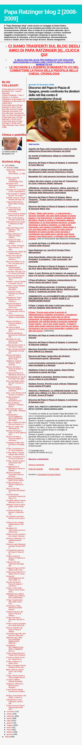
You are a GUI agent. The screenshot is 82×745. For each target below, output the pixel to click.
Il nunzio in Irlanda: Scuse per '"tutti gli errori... (15, 658)
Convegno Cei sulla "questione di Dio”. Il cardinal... (14, 241)
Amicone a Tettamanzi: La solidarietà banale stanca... (15, 540)
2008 (7, 737)
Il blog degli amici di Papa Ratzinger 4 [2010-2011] (12, 118)
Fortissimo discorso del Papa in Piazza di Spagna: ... (14, 613)
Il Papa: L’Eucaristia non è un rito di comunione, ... (15, 457)
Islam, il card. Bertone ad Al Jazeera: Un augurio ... (16, 394)
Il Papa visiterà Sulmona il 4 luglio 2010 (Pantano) (15, 654)
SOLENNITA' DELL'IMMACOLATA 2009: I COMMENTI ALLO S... (14, 648)
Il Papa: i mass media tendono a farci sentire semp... (15, 590)
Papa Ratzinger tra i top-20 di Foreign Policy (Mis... (15, 378)
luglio (9, 721)
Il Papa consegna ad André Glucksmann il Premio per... (16, 351)
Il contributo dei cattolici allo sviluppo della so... (16, 252)
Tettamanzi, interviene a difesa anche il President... (14, 685)
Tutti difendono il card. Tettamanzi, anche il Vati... (14, 701)
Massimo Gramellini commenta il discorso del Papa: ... (15, 474)
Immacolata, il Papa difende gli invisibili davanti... (14, 607)
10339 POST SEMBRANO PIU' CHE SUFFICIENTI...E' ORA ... (15, 172)
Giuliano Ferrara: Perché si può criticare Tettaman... (16, 535)
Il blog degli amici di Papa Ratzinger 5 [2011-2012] (12, 106)
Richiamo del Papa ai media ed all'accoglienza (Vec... (16, 432)
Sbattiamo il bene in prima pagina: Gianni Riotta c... (15, 506)
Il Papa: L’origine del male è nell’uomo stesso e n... (16, 423)
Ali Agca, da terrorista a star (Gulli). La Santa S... (16, 696)
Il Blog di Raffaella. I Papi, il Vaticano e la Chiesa (13, 96)
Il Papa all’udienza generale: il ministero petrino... (14, 404)
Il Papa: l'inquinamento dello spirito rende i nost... (14, 602)
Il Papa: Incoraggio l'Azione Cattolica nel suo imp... (16, 666)
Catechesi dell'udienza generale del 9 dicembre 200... (16, 335)
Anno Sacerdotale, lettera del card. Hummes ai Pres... (15, 383)
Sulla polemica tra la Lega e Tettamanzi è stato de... (15, 223)
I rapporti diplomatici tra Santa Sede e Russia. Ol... (15, 203)
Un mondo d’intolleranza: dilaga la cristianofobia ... (15, 317)
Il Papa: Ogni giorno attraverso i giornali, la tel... (15, 619)
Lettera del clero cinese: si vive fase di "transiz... (15, 346)
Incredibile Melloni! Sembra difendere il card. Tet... (16, 501)
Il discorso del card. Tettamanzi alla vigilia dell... (15, 564)
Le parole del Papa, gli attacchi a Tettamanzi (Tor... (15, 512)
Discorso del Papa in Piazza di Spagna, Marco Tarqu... (13, 357)
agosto (9, 718)
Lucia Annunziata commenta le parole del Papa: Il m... (15, 496)
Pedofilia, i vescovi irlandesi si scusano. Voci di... (16, 282)
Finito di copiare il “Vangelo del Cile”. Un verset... (16, 194)
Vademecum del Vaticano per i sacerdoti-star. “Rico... (15, 277)
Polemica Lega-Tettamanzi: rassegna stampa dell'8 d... (16, 546)
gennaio (10, 734)
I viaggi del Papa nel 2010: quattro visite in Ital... (15, 569)
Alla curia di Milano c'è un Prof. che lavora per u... (15, 262)
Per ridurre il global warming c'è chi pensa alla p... (15, 329)
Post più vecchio (72, 469)
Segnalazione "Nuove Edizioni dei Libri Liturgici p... (14, 299)
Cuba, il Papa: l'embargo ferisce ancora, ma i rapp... (15, 247)
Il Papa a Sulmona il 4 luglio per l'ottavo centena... (14, 235)
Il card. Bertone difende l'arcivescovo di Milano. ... (15, 691)
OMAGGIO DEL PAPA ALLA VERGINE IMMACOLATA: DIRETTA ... (14, 640)
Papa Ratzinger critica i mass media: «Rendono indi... (16, 410)
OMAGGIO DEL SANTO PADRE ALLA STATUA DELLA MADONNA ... (15, 596)
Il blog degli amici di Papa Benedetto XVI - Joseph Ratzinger (12, 91)
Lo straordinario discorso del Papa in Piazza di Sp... (15, 552)
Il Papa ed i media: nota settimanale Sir (14, 427)
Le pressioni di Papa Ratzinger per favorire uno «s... (15, 293)
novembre (11, 711)
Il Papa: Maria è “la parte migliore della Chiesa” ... (16, 453)
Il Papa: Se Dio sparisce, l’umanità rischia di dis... (16, 219)
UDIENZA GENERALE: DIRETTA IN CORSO (15, 479)
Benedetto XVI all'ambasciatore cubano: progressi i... (14, 267)
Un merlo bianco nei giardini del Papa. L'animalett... (13, 209)
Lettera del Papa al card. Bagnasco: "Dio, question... (15, 229)
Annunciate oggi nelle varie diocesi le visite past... (16, 634)
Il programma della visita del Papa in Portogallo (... (15, 444)
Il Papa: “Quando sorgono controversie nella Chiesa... (15, 462)
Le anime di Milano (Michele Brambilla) (14, 680)
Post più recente (36, 469)
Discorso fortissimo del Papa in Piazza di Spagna (14, 629)
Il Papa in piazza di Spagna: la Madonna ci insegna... (15, 558)
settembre (11, 716)
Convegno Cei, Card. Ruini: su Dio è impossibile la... (16, 190)
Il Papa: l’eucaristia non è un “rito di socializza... (15, 449)
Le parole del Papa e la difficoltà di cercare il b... (16, 374)
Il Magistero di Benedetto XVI (13, 99)
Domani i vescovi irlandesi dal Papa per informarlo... (15, 287)
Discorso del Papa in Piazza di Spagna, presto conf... (13, 305)
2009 (7, 165)
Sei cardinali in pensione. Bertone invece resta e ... (15, 518)
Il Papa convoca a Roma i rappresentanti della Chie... (15, 707)
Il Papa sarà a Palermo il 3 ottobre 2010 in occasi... (16, 573)
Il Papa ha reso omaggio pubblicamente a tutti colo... (15, 524)
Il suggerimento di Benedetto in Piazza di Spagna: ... (15, 468)
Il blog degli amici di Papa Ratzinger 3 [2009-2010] (12, 122)
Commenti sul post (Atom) (49, 474)
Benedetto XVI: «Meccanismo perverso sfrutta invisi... (15, 530)
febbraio (10, 732)
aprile (9, 727)
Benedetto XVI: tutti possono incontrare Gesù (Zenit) (14, 341)
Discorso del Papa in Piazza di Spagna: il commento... (14, 323)
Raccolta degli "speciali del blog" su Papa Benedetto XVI (13, 114)
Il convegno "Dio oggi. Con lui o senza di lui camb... (16, 272)
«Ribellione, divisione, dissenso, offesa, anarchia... (14, 363)
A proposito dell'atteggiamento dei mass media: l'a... (15, 578)
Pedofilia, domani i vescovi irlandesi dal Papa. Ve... (15, 198)
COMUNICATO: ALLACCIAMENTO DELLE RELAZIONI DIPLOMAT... (14, 417)
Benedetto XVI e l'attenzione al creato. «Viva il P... (15, 185)
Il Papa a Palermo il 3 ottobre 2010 (14, 662)
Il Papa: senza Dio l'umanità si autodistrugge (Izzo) (14, 179)
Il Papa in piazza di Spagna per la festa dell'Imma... (16, 624)
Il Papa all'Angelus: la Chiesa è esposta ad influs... (14, 484)
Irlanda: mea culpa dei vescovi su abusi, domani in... (14, 257)
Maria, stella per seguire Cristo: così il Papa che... (14, 671)
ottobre (10, 714)
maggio (10, 725)
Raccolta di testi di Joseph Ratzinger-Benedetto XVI (12, 110)
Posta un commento (36, 465)
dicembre (10, 168)
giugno (9, 723)
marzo (9, 730)
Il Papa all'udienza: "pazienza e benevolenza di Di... (14, 399)
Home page (54, 469)
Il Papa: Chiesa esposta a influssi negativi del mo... (16, 676)
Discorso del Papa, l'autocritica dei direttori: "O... (15, 490)
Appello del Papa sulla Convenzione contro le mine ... (15, 311)
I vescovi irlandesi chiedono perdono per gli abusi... (16, 214)
